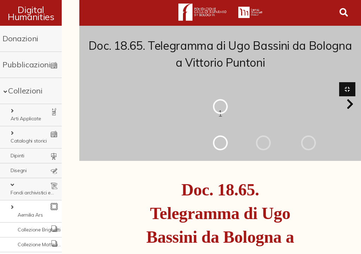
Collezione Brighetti (39, 200)
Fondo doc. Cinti (36, 229)
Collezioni (25, 91)
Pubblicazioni (26, 64)
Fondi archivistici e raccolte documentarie (44, 170)
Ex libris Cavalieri (36, 244)
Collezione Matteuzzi (41, 215)
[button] (350, 104)
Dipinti (17, 141)
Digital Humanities (39, 13)
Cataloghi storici (33, 126)
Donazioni (20, 38)
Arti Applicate (30, 111)
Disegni (19, 155)
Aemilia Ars (30, 185)
